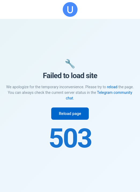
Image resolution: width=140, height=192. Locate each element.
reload (112, 87)
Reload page (70, 113)
